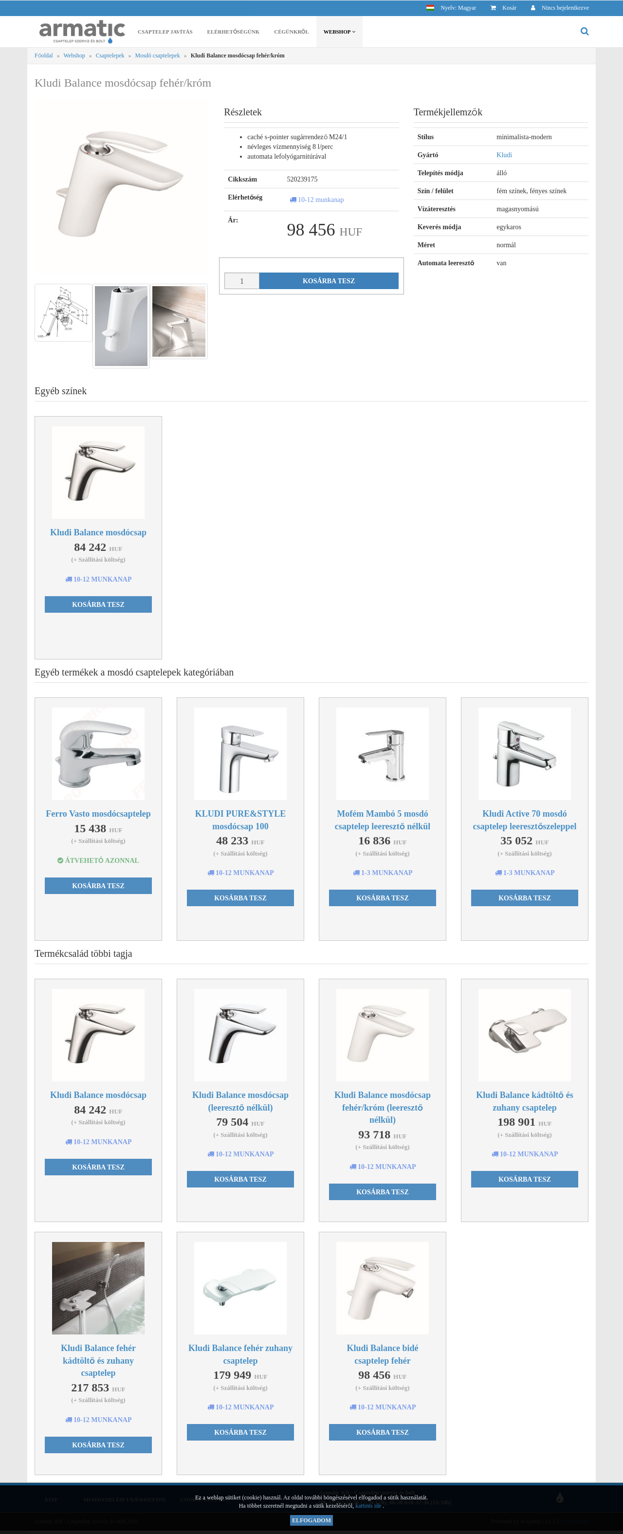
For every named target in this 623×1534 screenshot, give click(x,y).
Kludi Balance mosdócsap (98, 533)
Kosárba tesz (329, 282)
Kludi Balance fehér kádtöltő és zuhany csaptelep (98, 1361)
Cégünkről (291, 33)
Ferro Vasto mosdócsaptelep (98, 814)
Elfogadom (311, 1520)
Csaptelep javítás (165, 33)
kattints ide (369, 1505)
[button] (451, 7)
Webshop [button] (339, 33)
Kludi (504, 156)
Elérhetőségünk (233, 33)
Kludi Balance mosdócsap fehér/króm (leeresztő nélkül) (382, 1108)
